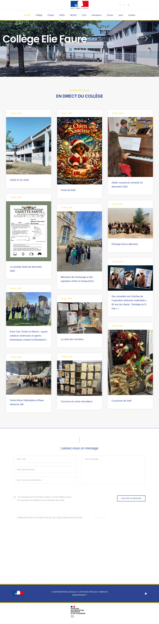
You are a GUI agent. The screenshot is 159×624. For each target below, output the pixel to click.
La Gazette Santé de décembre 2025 (26, 269)
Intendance (96, 15)
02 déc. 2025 (15, 357)
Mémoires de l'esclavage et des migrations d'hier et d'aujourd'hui (77, 279)
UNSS (62, 15)
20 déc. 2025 (66, 113)
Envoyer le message (131, 498)
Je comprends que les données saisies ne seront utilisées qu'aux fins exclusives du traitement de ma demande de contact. (45, 498)
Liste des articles (88, 592)
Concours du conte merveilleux (76, 401)
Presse (110, 15)
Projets (51, 15)
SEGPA (73, 15)
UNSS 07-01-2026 (19, 180)
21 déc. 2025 (15, 113)
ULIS (84, 15)
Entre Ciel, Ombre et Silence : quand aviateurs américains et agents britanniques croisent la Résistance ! (28, 335)
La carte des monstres (72, 339)
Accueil (27, 15)
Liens (120, 15)
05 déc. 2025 (66, 298)
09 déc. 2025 (117, 261)
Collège (38, 15)
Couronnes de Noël (121, 401)
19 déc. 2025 (66, 207)
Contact (131, 15)
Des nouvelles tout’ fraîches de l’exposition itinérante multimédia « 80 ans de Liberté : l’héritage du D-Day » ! (129, 302)
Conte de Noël (68, 190)
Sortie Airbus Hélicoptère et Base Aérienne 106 (27, 402)
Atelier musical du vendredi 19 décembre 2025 (127, 184)
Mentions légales (67, 592)
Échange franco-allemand (125, 244)
